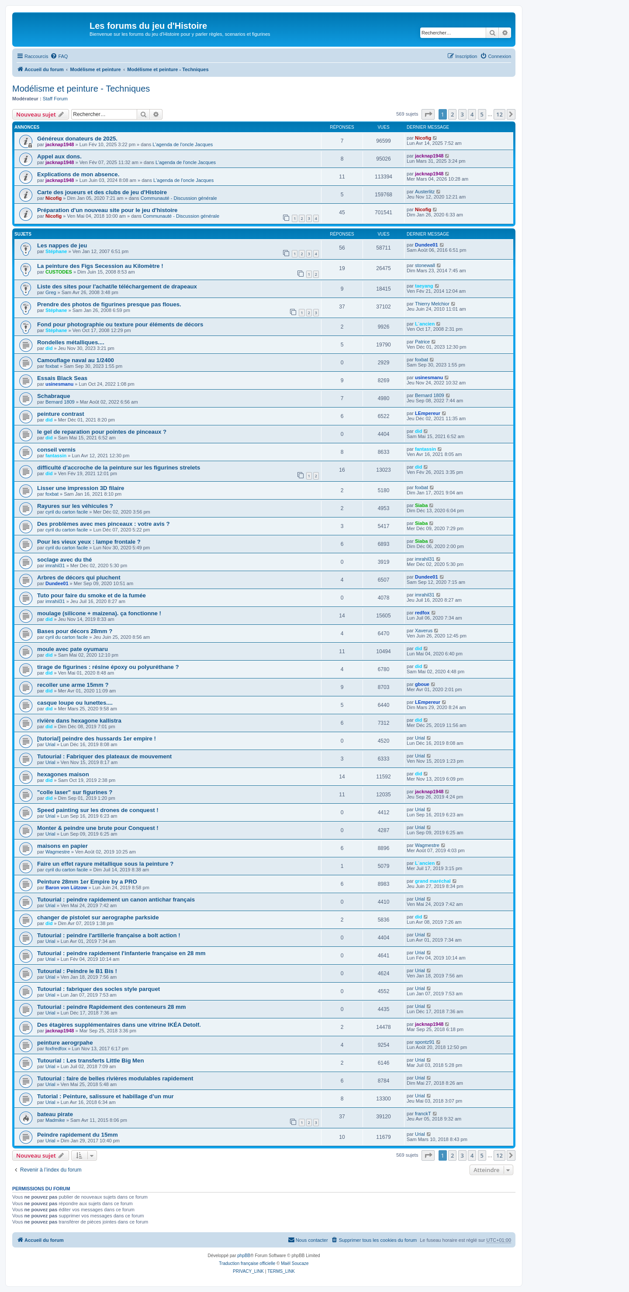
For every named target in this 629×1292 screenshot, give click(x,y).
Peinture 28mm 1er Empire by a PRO (87, 881)
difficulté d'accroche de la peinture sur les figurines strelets (118, 467)
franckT (423, 1113)
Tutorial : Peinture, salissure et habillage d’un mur (105, 1096)
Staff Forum (55, 98)
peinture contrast (60, 414)
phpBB (243, 1255)
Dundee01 (426, 244)
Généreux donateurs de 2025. (77, 138)
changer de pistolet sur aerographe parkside (98, 917)
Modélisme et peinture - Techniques (81, 88)
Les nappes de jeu (62, 245)
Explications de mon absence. (78, 174)
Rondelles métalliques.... (70, 342)
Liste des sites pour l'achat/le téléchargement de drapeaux (117, 286)
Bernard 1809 (60, 401)
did (49, 348)
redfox (422, 612)
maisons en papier (62, 846)
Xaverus (423, 630)
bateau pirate (55, 1114)
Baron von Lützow (66, 887)
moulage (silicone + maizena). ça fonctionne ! (99, 613)
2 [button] (452, 114)
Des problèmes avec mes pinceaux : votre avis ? (103, 524)
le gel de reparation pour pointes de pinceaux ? (101, 431)
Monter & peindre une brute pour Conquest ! (98, 828)
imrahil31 (55, 565)
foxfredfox (55, 1048)
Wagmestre (57, 851)
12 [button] (499, 114)
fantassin (55, 455)
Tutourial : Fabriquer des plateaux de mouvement (104, 756)
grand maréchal (433, 881)
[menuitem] (59, 56)
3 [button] (462, 114)
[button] (428, 114)
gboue (422, 684)
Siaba (421, 505)
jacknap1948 (59, 144)
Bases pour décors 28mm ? (74, 631)
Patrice (422, 341)
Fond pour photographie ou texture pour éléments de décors (120, 324)
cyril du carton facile (66, 511)
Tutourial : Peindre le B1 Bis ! (77, 971)
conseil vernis (56, 449)
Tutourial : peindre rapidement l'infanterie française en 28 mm (121, 953)
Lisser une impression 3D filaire (80, 488)
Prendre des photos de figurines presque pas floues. (109, 304)
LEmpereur (427, 413)
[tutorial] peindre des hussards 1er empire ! (96, 738)
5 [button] (482, 114)
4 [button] (471, 114)
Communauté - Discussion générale (179, 198)
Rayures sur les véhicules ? (75, 506)
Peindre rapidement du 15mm (77, 1134)
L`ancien (425, 323)
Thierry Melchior (432, 303)
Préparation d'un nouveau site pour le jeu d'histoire (107, 210)
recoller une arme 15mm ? (72, 685)
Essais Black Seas (62, 378)
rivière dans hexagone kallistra (79, 720)
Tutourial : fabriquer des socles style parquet (98, 989)
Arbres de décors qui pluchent (79, 577)
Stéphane (56, 251)
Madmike (55, 1120)
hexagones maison (63, 774)
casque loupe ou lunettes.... (75, 702)
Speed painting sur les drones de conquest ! (98, 810)
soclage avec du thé (64, 559)
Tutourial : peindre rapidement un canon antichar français (116, 899)
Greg (50, 292)
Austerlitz (425, 191)
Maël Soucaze (294, 1263)
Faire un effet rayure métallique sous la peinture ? (105, 863)
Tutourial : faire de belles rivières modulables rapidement (115, 1078)
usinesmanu (59, 384)
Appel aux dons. (59, 156)
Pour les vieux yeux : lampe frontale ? (89, 541)
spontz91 (425, 1042)
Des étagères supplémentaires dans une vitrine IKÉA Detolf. (119, 1024)
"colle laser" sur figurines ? (74, 792)
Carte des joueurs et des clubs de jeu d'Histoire (102, 192)
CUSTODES (58, 271)
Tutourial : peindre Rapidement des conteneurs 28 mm (111, 1007)
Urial (50, 744)
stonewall (425, 265)
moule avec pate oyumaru (72, 649)
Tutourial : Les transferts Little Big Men (90, 1060)
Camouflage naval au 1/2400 (75, 360)
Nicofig (423, 138)
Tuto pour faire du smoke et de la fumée (91, 595)
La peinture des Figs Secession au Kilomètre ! (100, 266)
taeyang (424, 285)
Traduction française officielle (247, 1263)
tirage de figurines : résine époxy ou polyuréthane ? (108, 667)
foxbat (52, 366)
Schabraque (53, 396)
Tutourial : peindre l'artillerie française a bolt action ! (108, 935)
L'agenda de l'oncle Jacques (182, 144)
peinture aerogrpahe (65, 1042)
